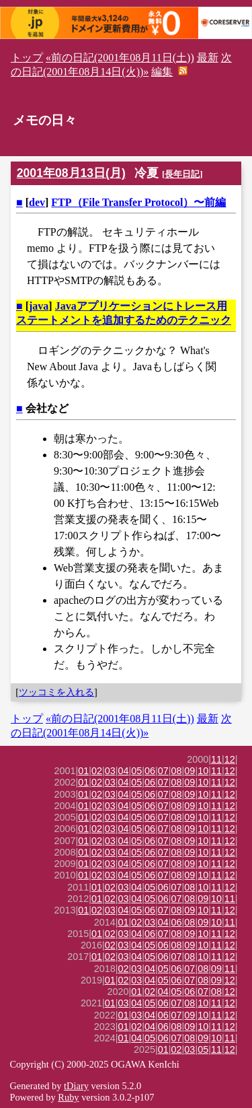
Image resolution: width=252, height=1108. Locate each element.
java (38, 306)
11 (216, 759)
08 (176, 770)
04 (123, 770)
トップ (27, 57)
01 (83, 770)
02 (96, 770)
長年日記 (182, 174)
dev (37, 202)
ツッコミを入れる (56, 692)
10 (203, 770)
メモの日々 (45, 120)
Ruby (68, 1097)
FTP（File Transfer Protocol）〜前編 (138, 202)
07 (163, 770)
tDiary (76, 1085)
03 (110, 770)
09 (189, 770)
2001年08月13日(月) (71, 173)
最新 (207, 57)
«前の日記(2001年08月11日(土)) (120, 57)
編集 (162, 71)
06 (149, 770)
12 (229, 759)
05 (136, 770)
